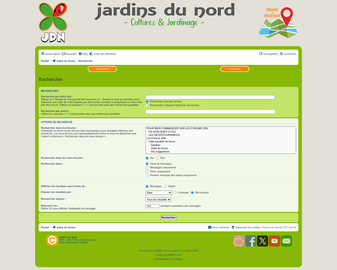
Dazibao (221, 145)
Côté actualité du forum (221, 141)
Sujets (169, 186)
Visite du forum (221, 148)
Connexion (234, 69)
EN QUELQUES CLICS (221, 131)
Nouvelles (71, 53)
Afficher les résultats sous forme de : (63, 186)
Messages (154, 186)
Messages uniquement (161, 167)
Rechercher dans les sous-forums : (62, 157)
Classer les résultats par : (56, 192)
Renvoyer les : (50, 205)
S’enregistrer (102, 69)
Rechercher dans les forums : (59, 127)
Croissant (181, 192)
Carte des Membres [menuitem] (105, 53)
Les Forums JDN (221, 138)
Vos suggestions (221, 151)
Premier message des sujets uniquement (171, 175)
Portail (45, 60)
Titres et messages (159, 163)
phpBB (157, 250)
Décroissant (200, 192)
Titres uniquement (158, 171)
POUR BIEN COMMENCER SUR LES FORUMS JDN (221, 128)
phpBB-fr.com (174, 255)
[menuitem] (83, 54)
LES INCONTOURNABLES (221, 135)
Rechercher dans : (52, 163)
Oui (150, 157)
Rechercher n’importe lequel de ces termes (172, 105)
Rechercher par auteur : (55, 111)
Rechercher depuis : (53, 198)
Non (160, 157)
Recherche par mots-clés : (57, 96)
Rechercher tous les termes (164, 101)
